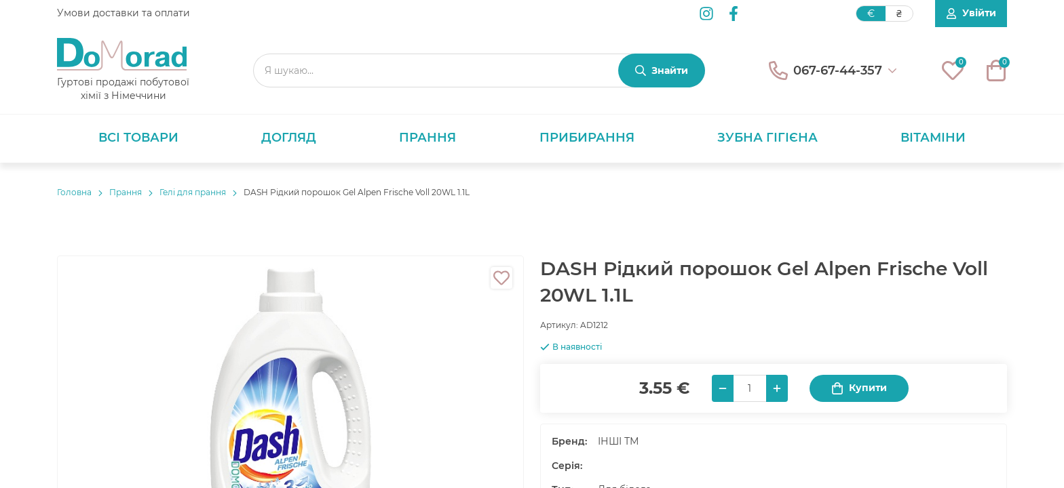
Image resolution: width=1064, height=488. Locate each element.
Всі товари (138, 137)
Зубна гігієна (767, 137)
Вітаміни (933, 137)
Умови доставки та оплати (123, 13)
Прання (427, 137)
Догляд (288, 137)
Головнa (74, 192)
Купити (859, 388)
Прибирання (586, 137)
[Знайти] (661, 70)
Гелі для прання (192, 192)
